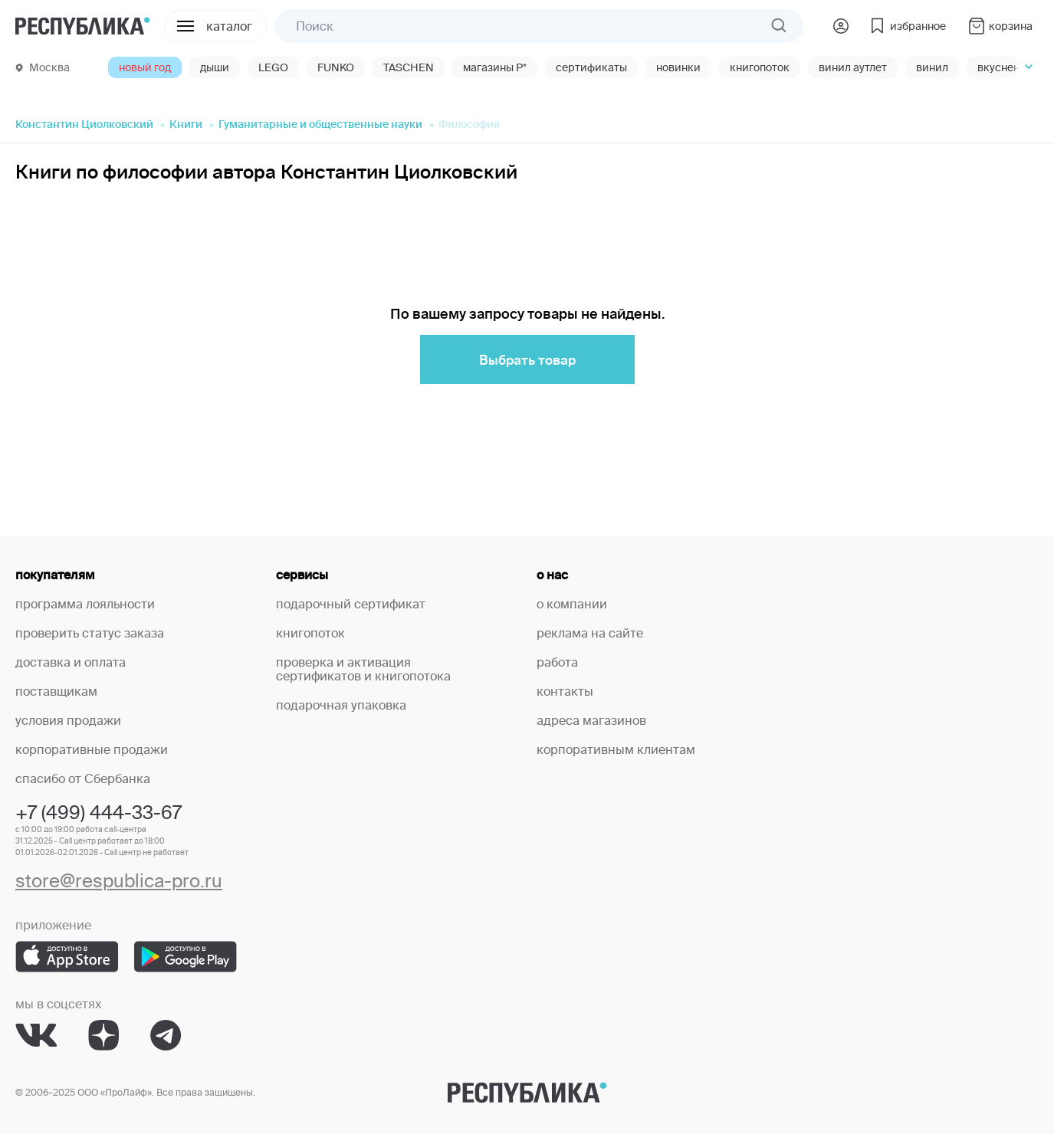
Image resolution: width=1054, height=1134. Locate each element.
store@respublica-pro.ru (118, 880)
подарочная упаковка (341, 705)
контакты (565, 691)
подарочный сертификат (350, 604)
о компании (572, 604)
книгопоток (310, 633)
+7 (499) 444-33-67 (98, 812)
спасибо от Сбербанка (82, 778)
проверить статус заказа (89, 633)
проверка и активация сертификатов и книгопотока (363, 669)
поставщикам (56, 691)
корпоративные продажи (91, 749)
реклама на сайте (590, 633)
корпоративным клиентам (616, 749)
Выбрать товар (527, 359)
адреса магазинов (591, 720)
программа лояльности (85, 604)
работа (557, 662)
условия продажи (68, 720)
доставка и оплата (70, 662)
